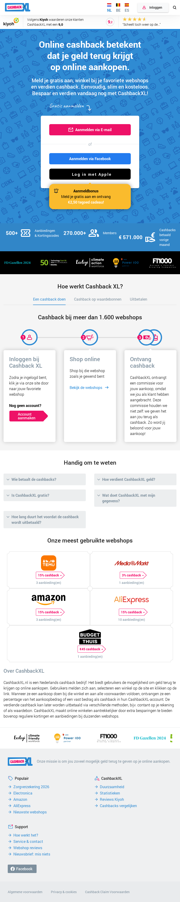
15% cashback (49, 575)
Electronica (22, 793)
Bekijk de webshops (86, 387)
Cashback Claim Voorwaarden (107, 892)
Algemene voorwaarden (25, 892)
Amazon (20, 799)
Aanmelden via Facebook (90, 158)
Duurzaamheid (112, 787)
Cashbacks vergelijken (118, 806)
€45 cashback (91, 649)
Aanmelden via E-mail (93, 129)
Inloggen (155, 7)
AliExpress (21, 806)
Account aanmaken (26, 416)
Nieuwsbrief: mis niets (31, 854)
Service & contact (28, 841)
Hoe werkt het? (25, 835)
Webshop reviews (27, 848)
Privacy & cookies (64, 892)
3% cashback (132, 575)
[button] (90, 174)
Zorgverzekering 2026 (31, 787)
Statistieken (110, 793)
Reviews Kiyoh (112, 799)
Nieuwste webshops (30, 812)
